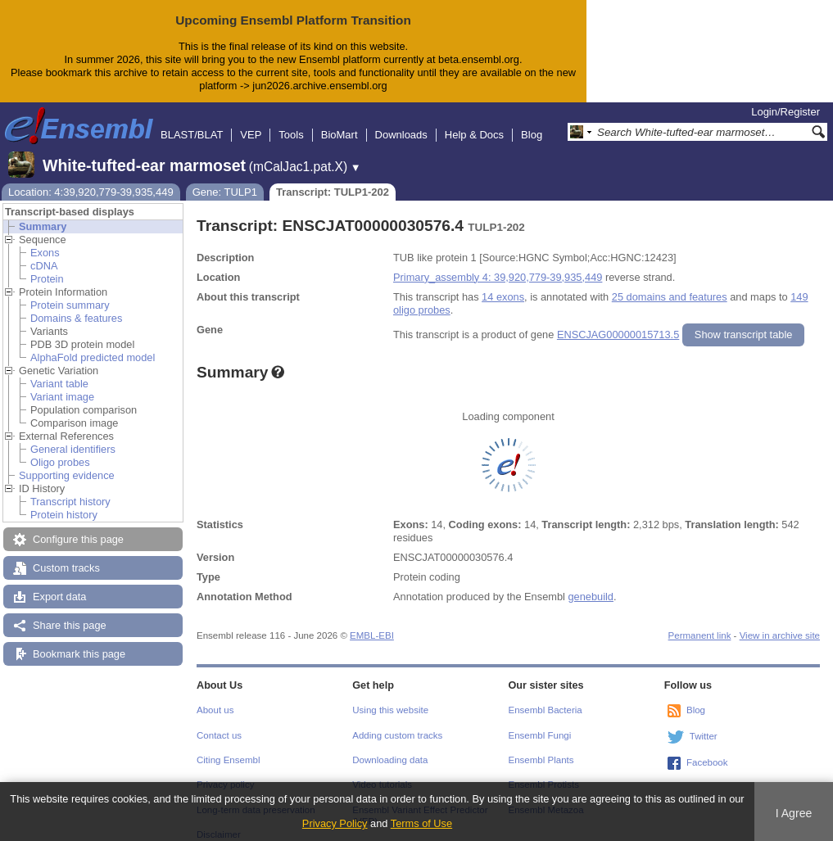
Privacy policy (225, 771)
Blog (531, 121)
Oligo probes (60, 449)
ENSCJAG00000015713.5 (618, 321)
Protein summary (70, 292)
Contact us (219, 722)
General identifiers (72, 436)
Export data (59, 583)
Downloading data (390, 747)
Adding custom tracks (397, 722)
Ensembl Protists (544, 771)
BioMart (339, 121)
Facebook (707, 749)
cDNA (43, 252)
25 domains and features (669, 284)
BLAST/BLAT (192, 121)
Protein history (63, 501)
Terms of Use (421, 823)
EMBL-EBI (372, 622)
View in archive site (780, 622)
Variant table (59, 370)
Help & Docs (474, 121)
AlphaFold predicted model (92, 344)
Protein (47, 266)
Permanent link (699, 622)
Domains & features (76, 305)
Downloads (401, 121)
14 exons (503, 284)
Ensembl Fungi (540, 722)
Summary (42, 213)
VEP (250, 121)
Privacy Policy (335, 823)
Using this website (390, 697)
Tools (290, 121)
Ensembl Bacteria (545, 697)
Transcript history (70, 488)
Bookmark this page (79, 641)
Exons (45, 239)
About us (215, 697)
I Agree (794, 813)
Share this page (69, 612)
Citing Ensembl (228, 747)
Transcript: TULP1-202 (332, 179)
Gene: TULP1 (224, 179)
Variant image (62, 384)
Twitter (704, 723)
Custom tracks (66, 555)
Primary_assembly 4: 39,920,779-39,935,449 (497, 264)
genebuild (590, 583)
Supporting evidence (67, 462)
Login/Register (785, 99)
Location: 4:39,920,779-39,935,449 (91, 179)
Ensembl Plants (541, 747)
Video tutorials (382, 771)
